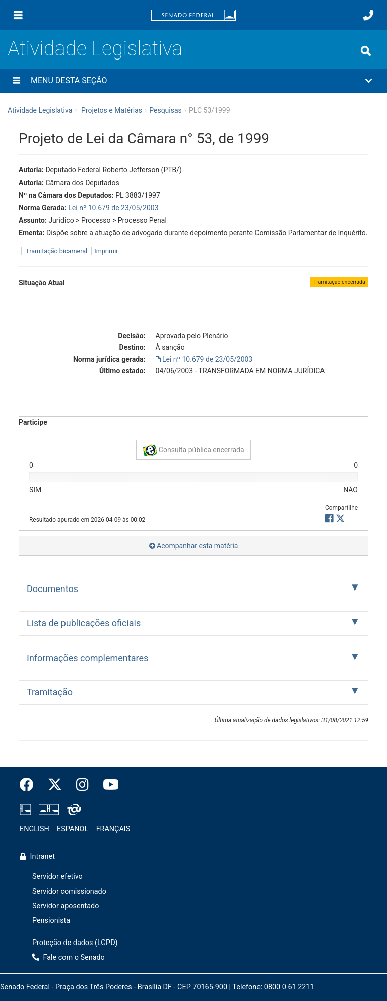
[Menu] (18, 15)
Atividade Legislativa (95, 49)
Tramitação (50, 692)
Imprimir (106, 251)
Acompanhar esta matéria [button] (193, 546)
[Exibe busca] (365, 51)
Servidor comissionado (69, 891)
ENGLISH (34, 829)
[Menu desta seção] (17, 80)
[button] (193, 81)
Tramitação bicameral (56, 251)
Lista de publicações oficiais (84, 623)
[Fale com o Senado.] (368, 15)
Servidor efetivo (57, 876)
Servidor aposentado (65, 906)
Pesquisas (165, 110)
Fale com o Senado (68, 957)
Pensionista (51, 920)
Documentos (52, 588)
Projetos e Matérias (111, 110)
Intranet (37, 856)
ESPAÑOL (72, 829)
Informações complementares (87, 658)
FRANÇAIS (113, 829)
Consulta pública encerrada (193, 450)
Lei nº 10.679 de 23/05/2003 (113, 208)
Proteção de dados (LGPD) (75, 942)
